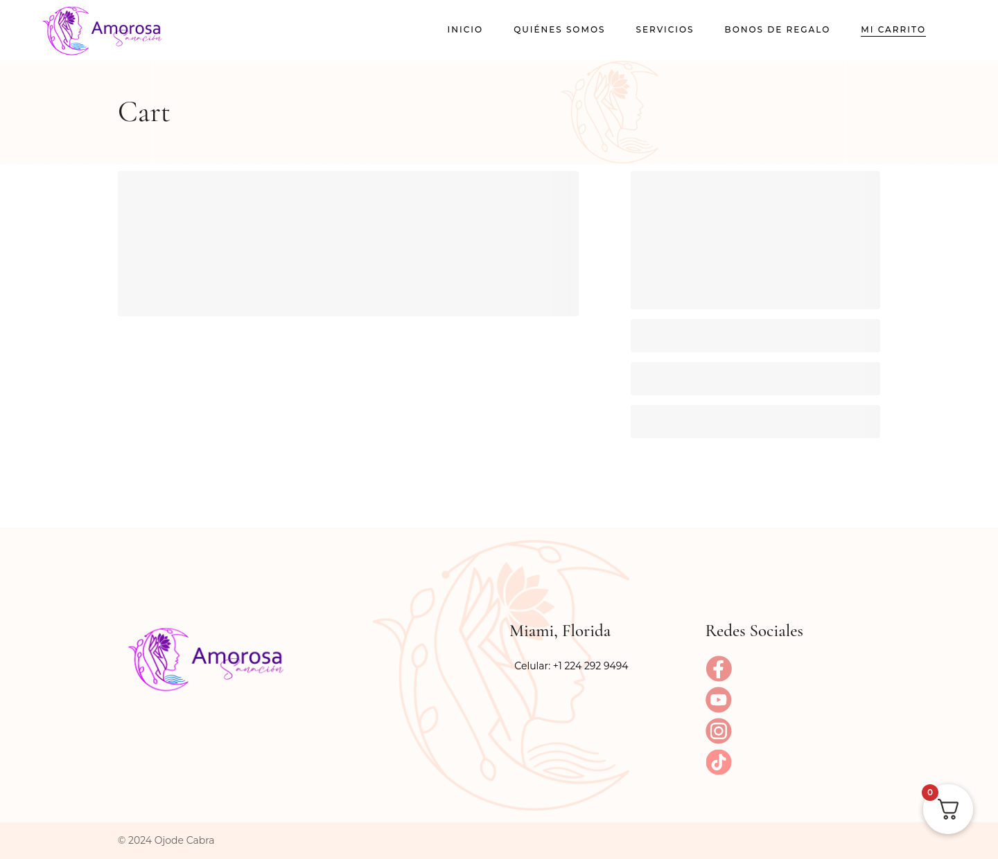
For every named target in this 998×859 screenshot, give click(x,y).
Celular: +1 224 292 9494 (571, 666)
